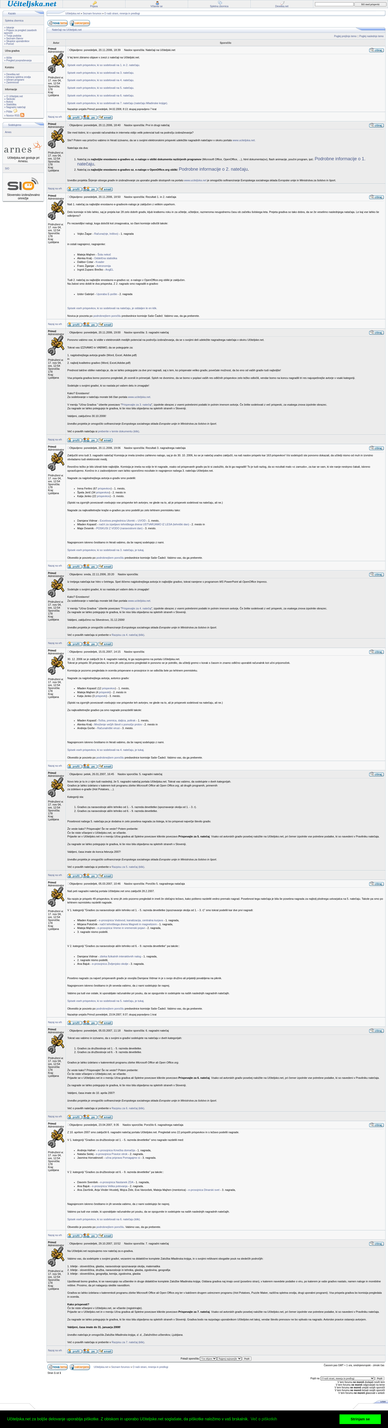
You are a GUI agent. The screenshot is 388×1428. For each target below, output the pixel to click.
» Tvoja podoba (12, 35)
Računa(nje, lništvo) (106, 233)
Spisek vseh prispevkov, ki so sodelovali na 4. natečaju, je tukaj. (105, 749)
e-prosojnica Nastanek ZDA (116, 1182)
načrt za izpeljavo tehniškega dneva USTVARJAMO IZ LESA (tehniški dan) (144, 524)
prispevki (104, 692)
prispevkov (104, 488)
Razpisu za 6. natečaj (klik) (128, 1108)
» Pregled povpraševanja (18, 60)
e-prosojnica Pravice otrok (111, 1153)
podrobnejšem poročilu (107, 315)
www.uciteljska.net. (244, 140)
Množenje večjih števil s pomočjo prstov (118, 724)
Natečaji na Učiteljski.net (67, 29)
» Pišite (11, 111)
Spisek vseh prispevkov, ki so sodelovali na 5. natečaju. (100, 87)
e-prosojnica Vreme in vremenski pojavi (121, 927)
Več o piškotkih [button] (264, 1419)
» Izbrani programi (14, 79)
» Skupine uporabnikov (16, 41)
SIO (7, 168)
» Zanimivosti (11, 82)
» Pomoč (9, 44)
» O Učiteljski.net (13, 96)
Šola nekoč (104, 254)
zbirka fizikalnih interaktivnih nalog (120, 956)
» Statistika (10, 104)
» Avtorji (8, 101)
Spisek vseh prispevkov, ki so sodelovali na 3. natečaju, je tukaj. (105, 550)
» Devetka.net (12, 74)
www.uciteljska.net (195, 180)
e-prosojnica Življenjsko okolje (110, 963)
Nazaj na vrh (55, 116)
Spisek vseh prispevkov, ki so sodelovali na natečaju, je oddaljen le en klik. (112, 308)
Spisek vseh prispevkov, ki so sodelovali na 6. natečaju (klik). (104, 1219)
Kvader (100, 261)
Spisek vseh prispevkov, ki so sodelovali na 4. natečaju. (100, 80)
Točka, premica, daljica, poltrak (116, 720)
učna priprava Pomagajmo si (122, 1157)
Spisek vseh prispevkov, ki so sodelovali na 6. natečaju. (100, 95)
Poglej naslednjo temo (371, 36)
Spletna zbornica (14, 20)
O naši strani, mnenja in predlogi (122, 13)
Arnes (8, 132)
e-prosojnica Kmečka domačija (116, 1150)
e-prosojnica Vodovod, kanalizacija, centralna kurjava (131, 920)
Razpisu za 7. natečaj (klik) (128, 1342)
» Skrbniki (9, 99)
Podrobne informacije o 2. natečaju (213, 169)
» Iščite (8, 57)
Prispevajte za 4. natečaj (136, 608)
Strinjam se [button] (360, 1419)
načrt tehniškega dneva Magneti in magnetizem (128, 924)
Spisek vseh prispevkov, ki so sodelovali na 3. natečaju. (100, 72)
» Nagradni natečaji (14, 107)
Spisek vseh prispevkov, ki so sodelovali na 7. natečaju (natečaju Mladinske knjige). (117, 103)
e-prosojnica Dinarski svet (203, 1189)
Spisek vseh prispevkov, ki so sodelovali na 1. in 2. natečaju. (103, 65)
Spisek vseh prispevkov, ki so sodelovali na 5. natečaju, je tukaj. (105, 1000)
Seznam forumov (92, 13)
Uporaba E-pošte (107, 294)
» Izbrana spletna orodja (17, 77)
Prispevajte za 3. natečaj (136, 404)
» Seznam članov (13, 38)
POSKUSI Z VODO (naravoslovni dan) (119, 528)
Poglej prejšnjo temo (345, 36)
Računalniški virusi (108, 728)
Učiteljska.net (72, 13)
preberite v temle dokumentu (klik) (118, 431)
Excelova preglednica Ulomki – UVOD (122, 520)
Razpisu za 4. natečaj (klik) (128, 634)
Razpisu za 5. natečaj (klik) (128, 866)
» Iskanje (9, 27)
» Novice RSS (14, 115)
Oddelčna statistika (105, 258)
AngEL (109, 269)
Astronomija (104, 265)
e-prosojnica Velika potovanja (109, 1186)
